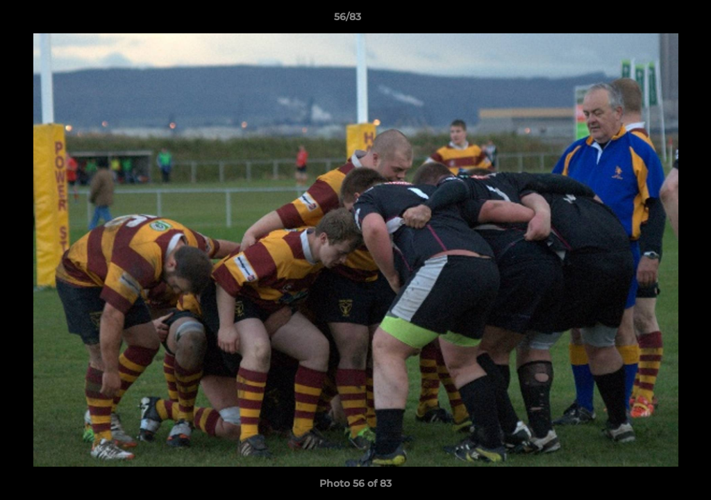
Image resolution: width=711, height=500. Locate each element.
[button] (652, 20)
